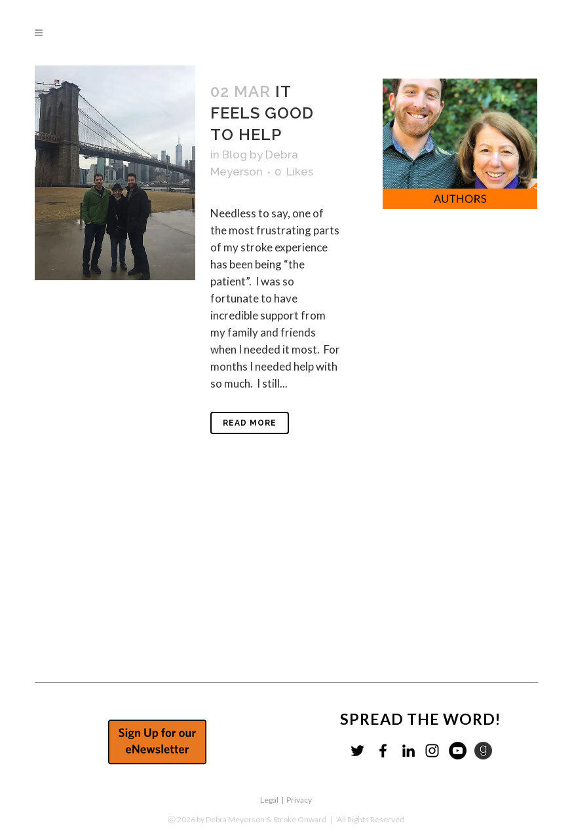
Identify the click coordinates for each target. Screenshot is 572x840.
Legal (269, 800)
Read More (249, 423)
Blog (234, 154)
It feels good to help (262, 113)
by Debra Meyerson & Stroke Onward (261, 819)
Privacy (299, 800)
